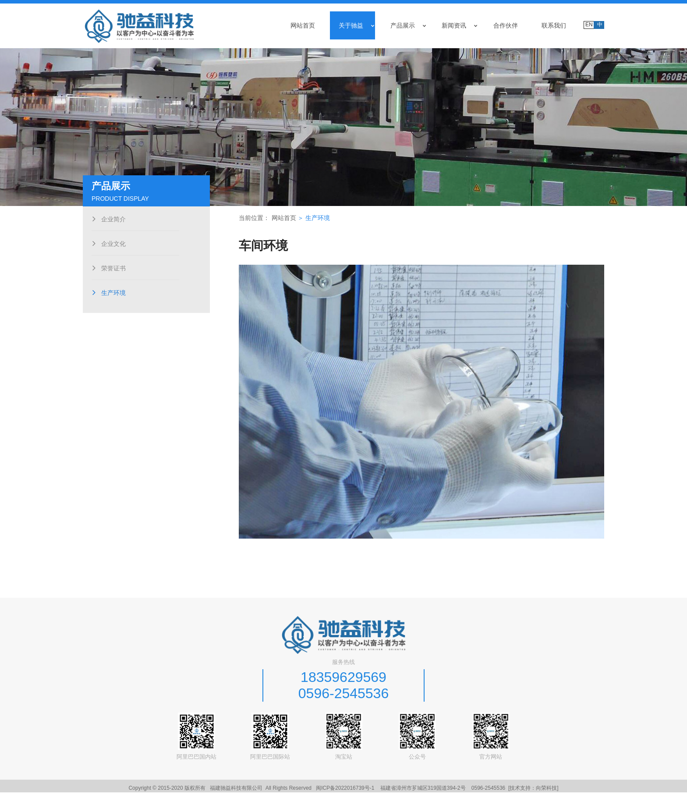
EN (589, 24)
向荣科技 (546, 791)
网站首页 (287, 223)
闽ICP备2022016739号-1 (345, 791)
